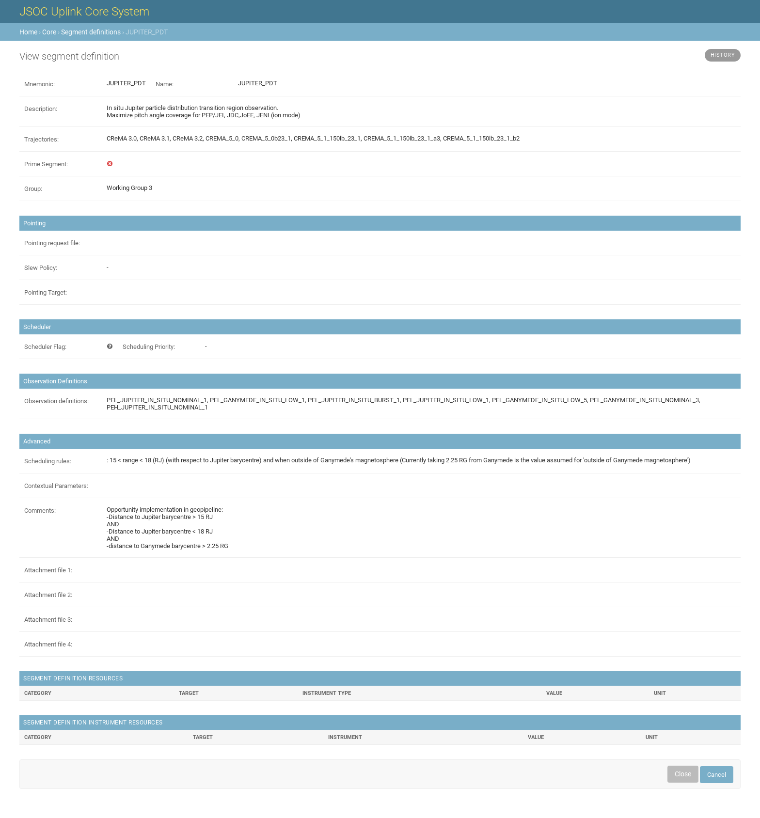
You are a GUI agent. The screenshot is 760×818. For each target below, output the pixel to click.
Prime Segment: (46, 164)
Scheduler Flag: (45, 346)
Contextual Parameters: (56, 485)
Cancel (716, 774)
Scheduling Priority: (149, 346)
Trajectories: (41, 139)
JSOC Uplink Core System (84, 11)
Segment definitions (91, 32)
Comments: (40, 510)
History (723, 55)
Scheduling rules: (47, 461)
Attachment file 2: (48, 594)
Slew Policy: (40, 267)
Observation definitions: (56, 401)
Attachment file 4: (48, 644)
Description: (40, 108)
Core (49, 32)
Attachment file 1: (48, 570)
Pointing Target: (45, 292)
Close (683, 774)
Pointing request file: (52, 243)
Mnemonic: (39, 84)
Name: (165, 84)
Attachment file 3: (48, 619)
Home (28, 32)
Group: (33, 188)
